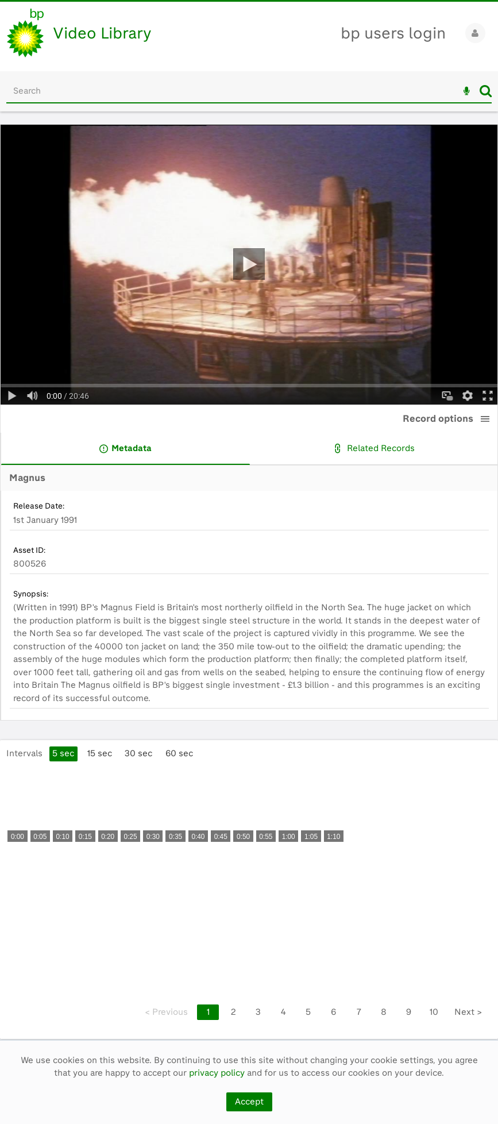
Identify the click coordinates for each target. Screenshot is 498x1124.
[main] (249, 575)
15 (99, 753)
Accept (249, 1101)
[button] (485, 419)
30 (138, 753)
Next (468, 1012)
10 (434, 1012)
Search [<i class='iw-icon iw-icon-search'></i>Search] (486, 90)
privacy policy (217, 1073)
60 (179, 753)
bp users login (393, 33)
